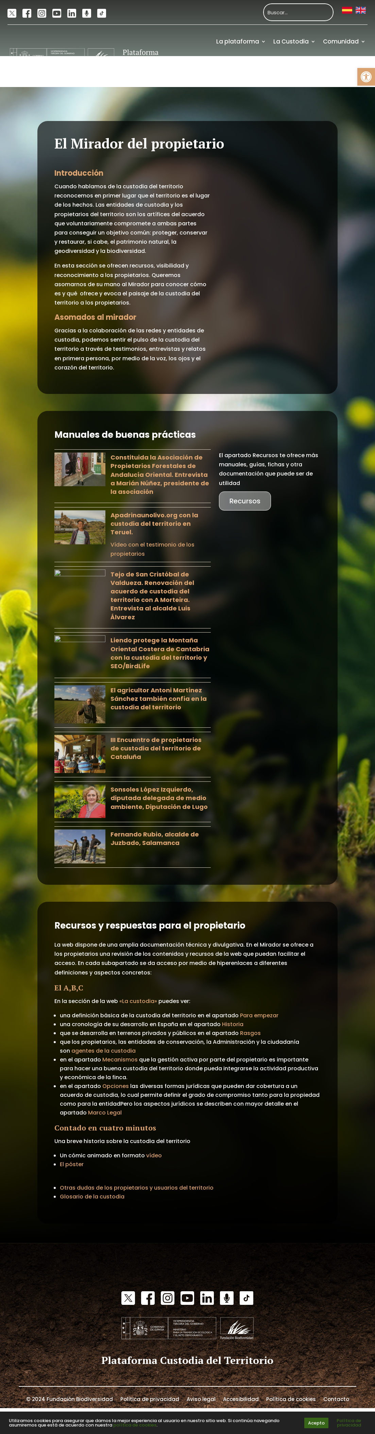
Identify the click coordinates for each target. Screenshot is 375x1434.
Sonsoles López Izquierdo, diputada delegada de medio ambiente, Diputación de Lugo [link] (159, 798)
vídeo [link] (154, 1155)
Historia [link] (232, 1024)
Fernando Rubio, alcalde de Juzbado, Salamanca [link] (154, 838)
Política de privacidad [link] (149, 1399)
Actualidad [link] (262, 72)
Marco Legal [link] (105, 1113)
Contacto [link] (336, 1399)
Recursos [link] (306, 72)
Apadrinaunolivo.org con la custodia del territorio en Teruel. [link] (154, 523)
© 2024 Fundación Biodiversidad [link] (69, 1399)
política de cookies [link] (134, 1425)
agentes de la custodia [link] (103, 1051)
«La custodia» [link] (138, 1001)
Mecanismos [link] (120, 1060)
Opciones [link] (115, 1086)
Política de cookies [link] (291, 1399)
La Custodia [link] (291, 41)
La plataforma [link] (237, 41)
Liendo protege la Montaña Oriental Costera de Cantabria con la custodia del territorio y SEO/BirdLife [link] (159, 653)
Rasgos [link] (250, 1033)
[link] (366, 77)
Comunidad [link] (341, 41)
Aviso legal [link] (201, 1399)
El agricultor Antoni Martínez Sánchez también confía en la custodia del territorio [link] (158, 698)
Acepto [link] (316, 1423)
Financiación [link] (346, 72)
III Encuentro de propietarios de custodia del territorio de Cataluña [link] (156, 748)
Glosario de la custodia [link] (92, 1196)
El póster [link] (72, 1164)
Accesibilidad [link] (241, 1399)
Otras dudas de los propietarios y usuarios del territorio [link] (137, 1188)
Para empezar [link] (259, 1015)
